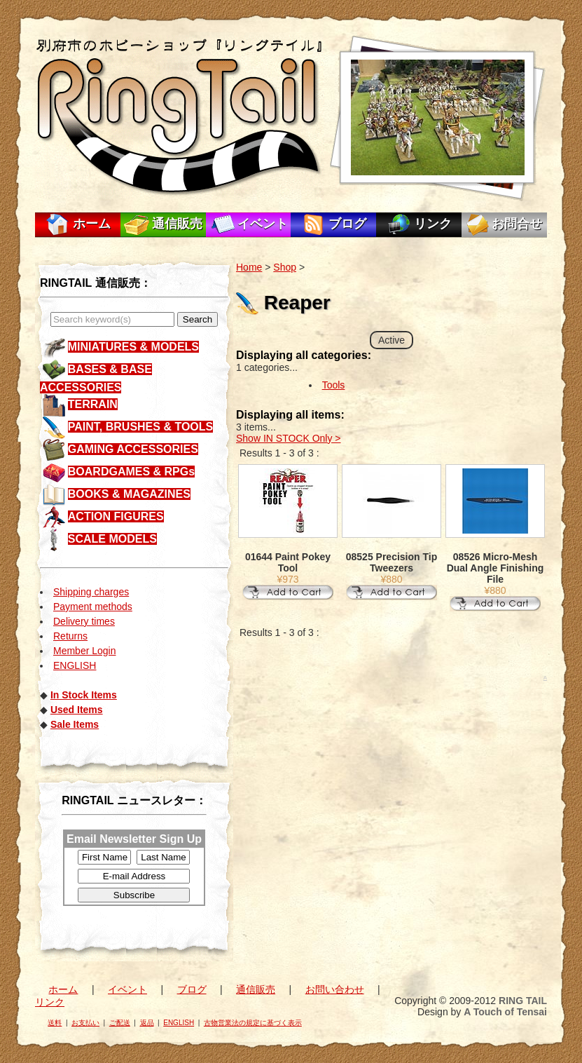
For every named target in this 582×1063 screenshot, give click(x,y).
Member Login (84, 650)
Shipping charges (91, 591)
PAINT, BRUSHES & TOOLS (140, 427)
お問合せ (517, 224)
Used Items (76, 709)
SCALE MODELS (112, 539)
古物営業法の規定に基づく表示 (253, 1023)
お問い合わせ (334, 989)
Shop (284, 267)
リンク (433, 224)
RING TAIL (523, 1000)
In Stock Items (83, 694)
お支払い (85, 1023)
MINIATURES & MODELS (133, 347)
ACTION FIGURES (116, 516)
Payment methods (92, 606)
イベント (262, 224)
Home (249, 267)
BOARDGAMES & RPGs (131, 472)
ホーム (92, 224)
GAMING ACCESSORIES (133, 449)
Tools (333, 385)
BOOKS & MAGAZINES (129, 494)
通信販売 (177, 224)
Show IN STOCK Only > (288, 438)
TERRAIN (93, 404)
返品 (147, 1023)
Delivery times (84, 621)
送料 (55, 1023)
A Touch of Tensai (505, 1011)
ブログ (347, 224)
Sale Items (74, 724)
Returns (70, 636)
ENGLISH (74, 665)
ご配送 (119, 1023)
